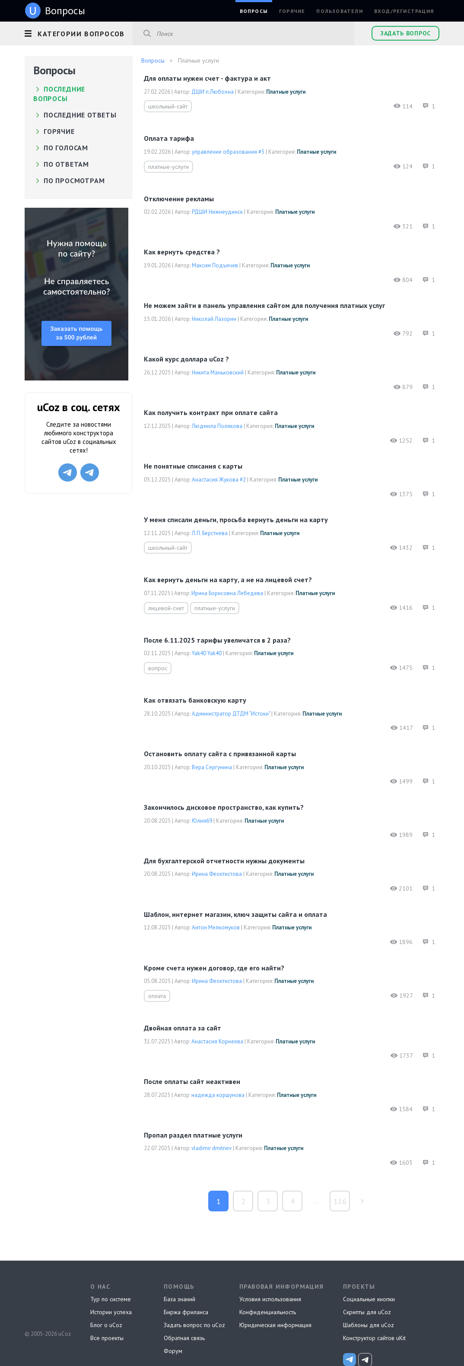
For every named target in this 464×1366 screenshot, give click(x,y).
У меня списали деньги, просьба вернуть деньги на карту (236, 519)
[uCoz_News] (349, 1359)
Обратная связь (184, 1338)
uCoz (47, 1301)
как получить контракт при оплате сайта (211, 412)
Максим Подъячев (215, 265)
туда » (362, 1201)
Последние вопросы (59, 94)
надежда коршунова (218, 1095)
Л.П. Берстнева (210, 533)
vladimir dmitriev (211, 1148)
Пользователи (339, 11)
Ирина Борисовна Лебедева (227, 593)
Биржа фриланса (186, 1312)
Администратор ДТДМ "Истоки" (231, 713)
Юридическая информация (275, 1325)
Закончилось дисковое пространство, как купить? (224, 807)
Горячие (292, 11)
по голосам (66, 147)
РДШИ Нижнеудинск (217, 212)
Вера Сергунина (212, 767)
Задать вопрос (405, 33)
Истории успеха (111, 1312)
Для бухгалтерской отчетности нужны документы (224, 860)
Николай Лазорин (214, 319)
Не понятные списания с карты (193, 466)
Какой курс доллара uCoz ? (186, 359)
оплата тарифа (169, 138)
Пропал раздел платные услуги (193, 1135)
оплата (157, 996)
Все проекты (107, 1338)
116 (340, 1201)
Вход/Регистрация (404, 11)
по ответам (66, 164)
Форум (173, 1351)
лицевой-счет (166, 608)
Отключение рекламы (179, 198)
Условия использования (270, 1299)
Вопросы (254, 11)
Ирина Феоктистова (217, 874)
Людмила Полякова (217, 426)
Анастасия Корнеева (217, 1041)
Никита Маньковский (218, 372)
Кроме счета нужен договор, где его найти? (214, 967)
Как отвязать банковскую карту (195, 700)
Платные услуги (285, 91)
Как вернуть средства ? (182, 251)
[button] (79, 32)
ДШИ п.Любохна (212, 91)
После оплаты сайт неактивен (192, 1081)
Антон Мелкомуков (216, 927)
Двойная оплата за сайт (182, 1028)
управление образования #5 (228, 151)
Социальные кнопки (369, 1299)
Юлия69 (202, 820)
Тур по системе (110, 1299)
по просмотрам (74, 180)
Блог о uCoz (106, 1325)
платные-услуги (168, 167)
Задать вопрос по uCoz (194, 1325)
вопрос (157, 668)
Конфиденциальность (267, 1312)
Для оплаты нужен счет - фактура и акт (207, 78)
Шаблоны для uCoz (368, 1325)
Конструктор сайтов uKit (374, 1338)
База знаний (179, 1299)
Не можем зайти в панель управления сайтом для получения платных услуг (264, 305)
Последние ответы (80, 115)
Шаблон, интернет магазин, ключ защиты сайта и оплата (235, 914)
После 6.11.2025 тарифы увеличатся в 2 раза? (217, 640)
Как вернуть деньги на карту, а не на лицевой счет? (228, 579)
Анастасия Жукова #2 (219, 479)
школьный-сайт (168, 106)
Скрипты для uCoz (367, 1312)
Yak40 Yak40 (207, 653)
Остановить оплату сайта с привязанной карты (220, 753)
